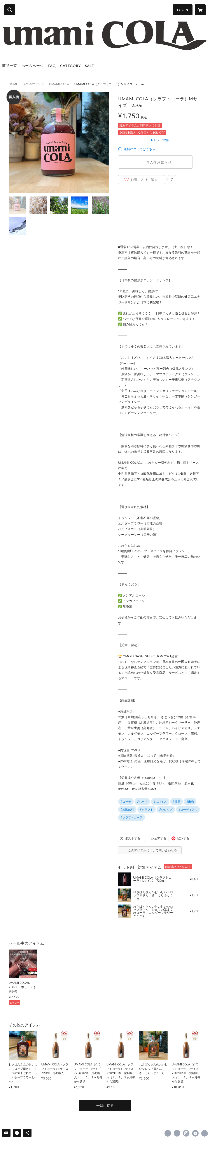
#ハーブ (142, 801)
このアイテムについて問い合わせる (152, 850)
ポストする (132, 838)
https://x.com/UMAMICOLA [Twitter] (177, 1133)
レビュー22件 (160, 140)
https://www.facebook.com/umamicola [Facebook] (167, 1133)
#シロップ (165, 809)
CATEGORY (70, 65)
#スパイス (160, 801)
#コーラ (126, 801)
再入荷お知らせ (159, 162)
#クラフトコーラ (131, 817)
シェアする (158, 838)
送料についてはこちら (139, 149)
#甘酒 (176, 801)
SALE (89, 65)
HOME (13, 84)
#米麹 (190, 801)
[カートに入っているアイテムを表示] (200, 9)
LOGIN (182, 10)
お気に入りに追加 (144, 180)
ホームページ (32, 65)
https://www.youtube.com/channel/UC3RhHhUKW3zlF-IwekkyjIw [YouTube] (195, 1133)
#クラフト (146, 809)
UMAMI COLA (59, 84)
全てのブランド (33, 84)
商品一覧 (9, 65)
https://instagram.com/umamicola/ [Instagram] (186, 1133)
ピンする (183, 838)
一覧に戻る (105, 1105)
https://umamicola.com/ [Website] (204, 1133)
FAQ (52, 65)
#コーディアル (187, 809)
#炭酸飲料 (127, 809)
